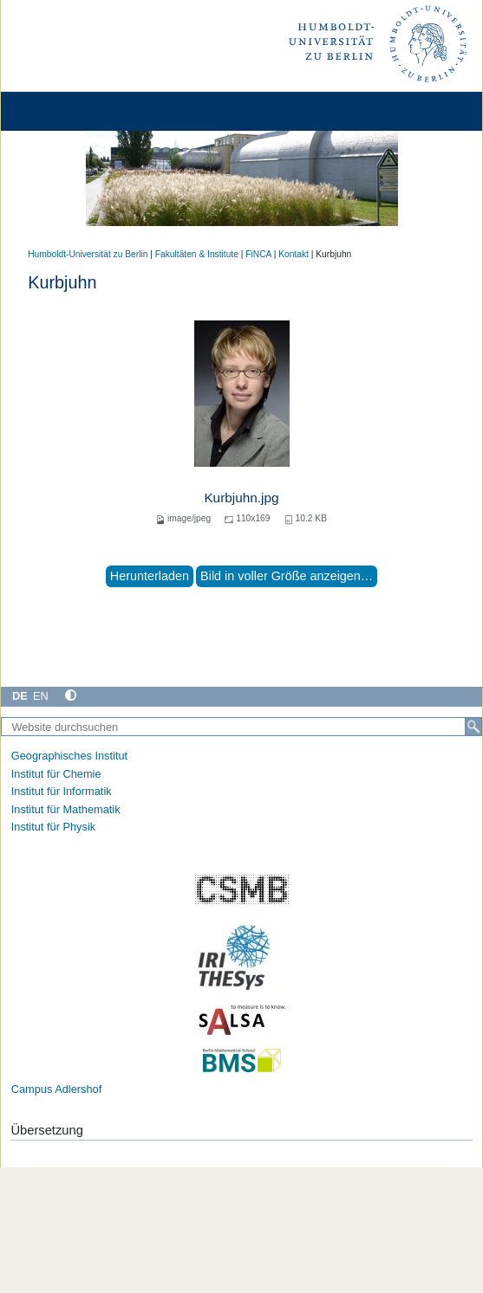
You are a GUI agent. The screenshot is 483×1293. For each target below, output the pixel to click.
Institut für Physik (53, 826)
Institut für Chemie (56, 773)
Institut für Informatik (61, 791)
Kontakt (293, 254)
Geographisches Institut (69, 755)
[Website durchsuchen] (241, 726)
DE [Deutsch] (20, 695)
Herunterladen (149, 576)
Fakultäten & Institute (196, 254)
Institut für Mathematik (66, 809)
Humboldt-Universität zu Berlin (87, 254)
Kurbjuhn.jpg (241, 497)
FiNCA (258, 254)
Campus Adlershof (56, 1089)
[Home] (62, 111)
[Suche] (473, 726)
